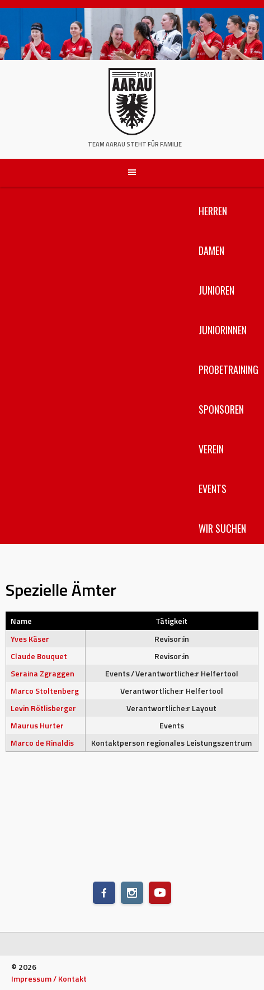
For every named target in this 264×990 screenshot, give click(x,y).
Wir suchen (222, 528)
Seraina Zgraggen (42, 673)
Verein (211, 449)
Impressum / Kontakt (49, 978)
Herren (213, 210)
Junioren (216, 290)
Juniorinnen (223, 330)
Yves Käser (30, 639)
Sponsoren (221, 409)
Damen (211, 250)
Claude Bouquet (39, 656)
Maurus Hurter (37, 725)
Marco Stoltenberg (45, 691)
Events (213, 488)
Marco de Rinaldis (42, 743)
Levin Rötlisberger (43, 708)
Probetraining (228, 369)
